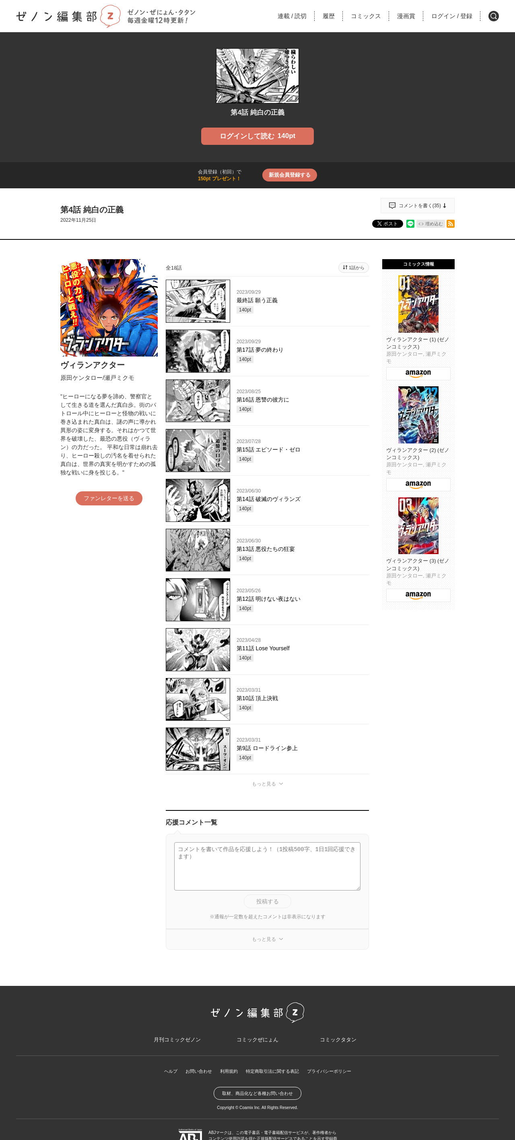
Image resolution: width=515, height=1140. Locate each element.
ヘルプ (164, 1075)
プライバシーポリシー (334, 1075)
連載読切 (292, 15)
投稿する (267, 901)
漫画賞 (406, 15)
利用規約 (226, 1075)
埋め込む (434, 223)
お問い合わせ (193, 1075)
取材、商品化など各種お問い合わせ (257, 1097)
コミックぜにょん (257, 1042)
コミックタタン (338, 1042)
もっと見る (264, 784)
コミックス (366, 15)
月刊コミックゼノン (177, 1042)
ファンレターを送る (109, 498)
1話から (357, 267)
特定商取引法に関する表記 (273, 1075)
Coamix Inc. (250, 1111)
